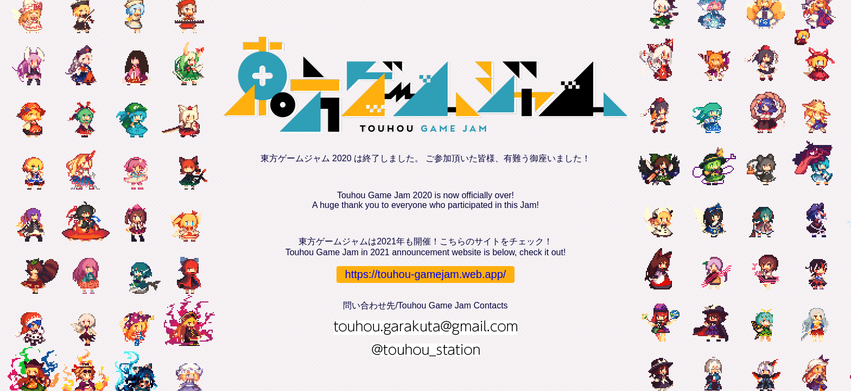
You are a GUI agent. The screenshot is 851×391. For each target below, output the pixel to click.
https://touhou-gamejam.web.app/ (425, 274)
